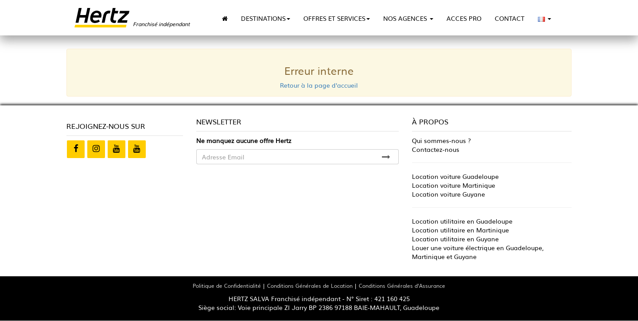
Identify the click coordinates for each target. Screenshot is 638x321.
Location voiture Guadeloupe (455, 176)
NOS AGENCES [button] (408, 18)
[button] (544, 18)
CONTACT (510, 18)
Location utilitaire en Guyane (455, 239)
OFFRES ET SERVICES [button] (336, 18)
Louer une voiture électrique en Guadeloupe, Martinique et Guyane (478, 252)
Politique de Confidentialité (227, 285)
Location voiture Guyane (448, 194)
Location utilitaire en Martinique (460, 230)
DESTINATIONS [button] (265, 18)
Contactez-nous (435, 149)
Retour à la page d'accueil (319, 85)
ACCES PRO (464, 18)
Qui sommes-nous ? (441, 140)
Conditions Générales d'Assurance (402, 285)
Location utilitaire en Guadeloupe (462, 221)
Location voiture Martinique (453, 185)
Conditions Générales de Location (310, 285)
